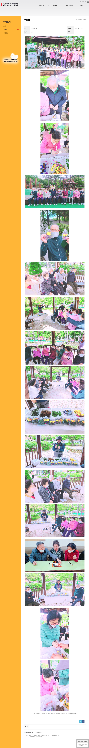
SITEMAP (84, 1)
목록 (26, 726)
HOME (79, 1)
